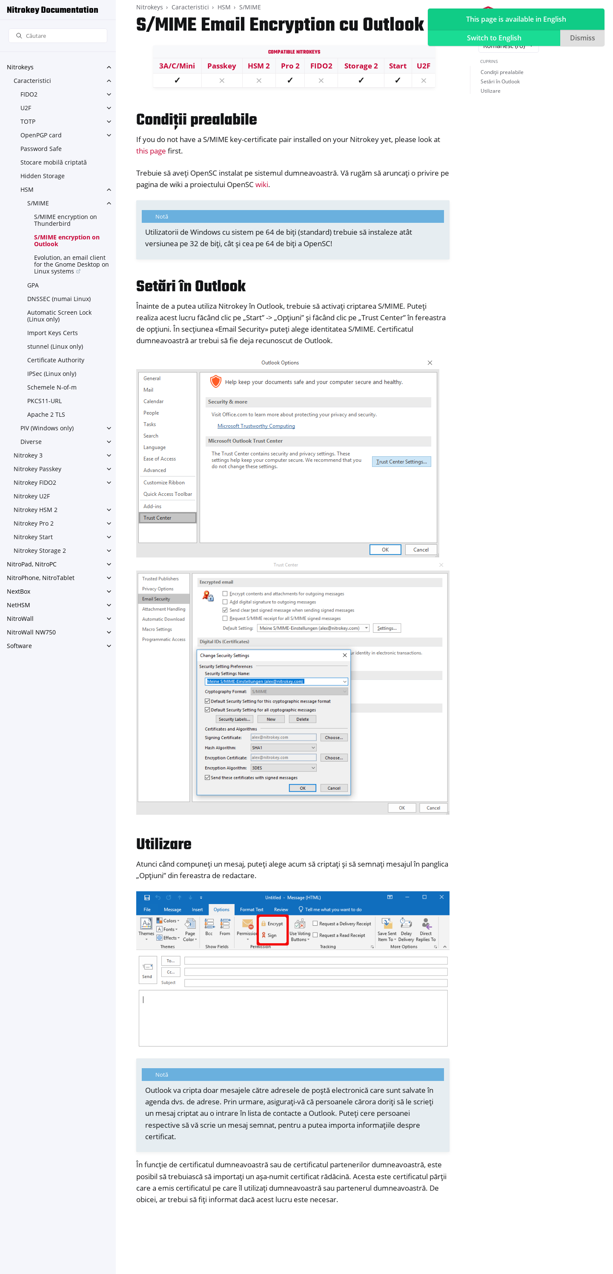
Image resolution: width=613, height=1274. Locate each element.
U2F (25, 108)
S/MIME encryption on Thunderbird (65, 220)
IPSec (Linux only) (51, 374)
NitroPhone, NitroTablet (40, 578)
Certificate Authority (55, 360)
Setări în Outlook (500, 81)
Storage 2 (361, 66)
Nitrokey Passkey (37, 469)
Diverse (31, 442)
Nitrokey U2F (32, 496)
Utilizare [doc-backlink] (164, 845)
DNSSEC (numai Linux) (59, 299)
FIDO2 (28, 94)
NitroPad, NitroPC (32, 564)
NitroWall (20, 618)
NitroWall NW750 (31, 632)
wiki (261, 184)
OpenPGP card (41, 135)
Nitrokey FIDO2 (35, 482)
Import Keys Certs (52, 333)
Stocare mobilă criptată (53, 162)
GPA (33, 285)
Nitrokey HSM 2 (35, 510)
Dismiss (582, 38)
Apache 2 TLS (46, 414)
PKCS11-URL (44, 401)
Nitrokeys (20, 67)
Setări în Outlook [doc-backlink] (191, 287)
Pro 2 (290, 66)
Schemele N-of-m (52, 387)
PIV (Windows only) (47, 428)
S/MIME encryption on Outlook (67, 240)
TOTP (27, 121)
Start (398, 66)
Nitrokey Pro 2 (34, 523)
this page (151, 151)
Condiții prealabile (502, 72)
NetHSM (18, 605)
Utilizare (491, 90)
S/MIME (38, 203)
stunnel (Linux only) (55, 346)
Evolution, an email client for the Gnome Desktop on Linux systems (71, 264)
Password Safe (41, 149)
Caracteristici (32, 81)
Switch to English (494, 38)
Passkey (221, 66)
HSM (27, 189)
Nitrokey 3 (28, 455)
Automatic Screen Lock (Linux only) (59, 315)
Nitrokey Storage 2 (40, 550)
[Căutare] (58, 36)
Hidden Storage (42, 176)
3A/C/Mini (177, 66)
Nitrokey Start (33, 537)
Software (19, 646)
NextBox (18, 591)
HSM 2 (259, 66)
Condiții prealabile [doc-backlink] (196, 120)
